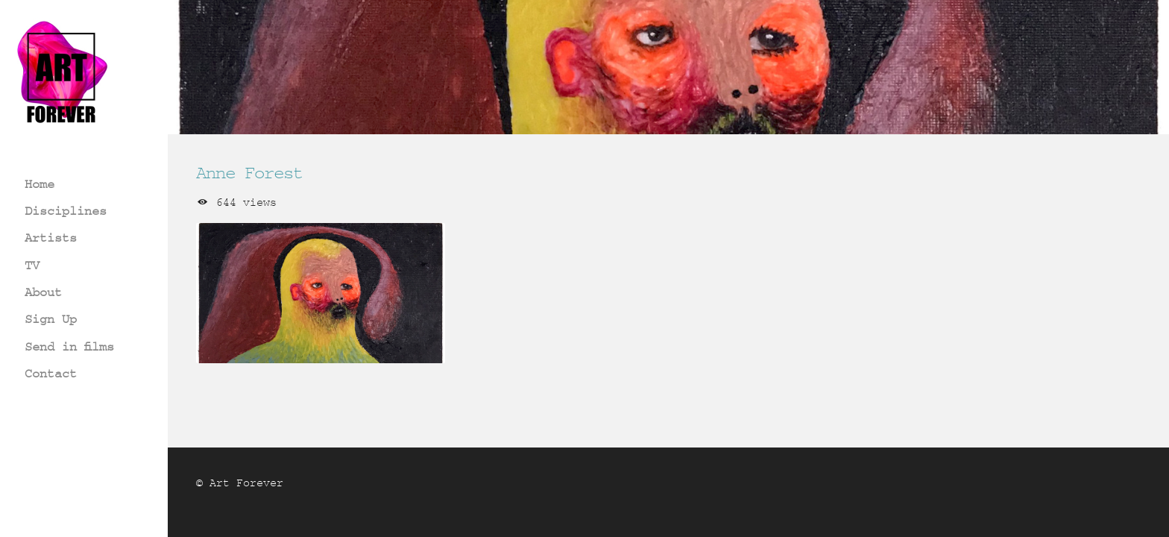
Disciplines (66, 210)
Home (39, 184)
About (43, 292)
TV (32, 265)
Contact (51, 373)
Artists (51, 237)
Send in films (69, 346)
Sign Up (51, 319)
